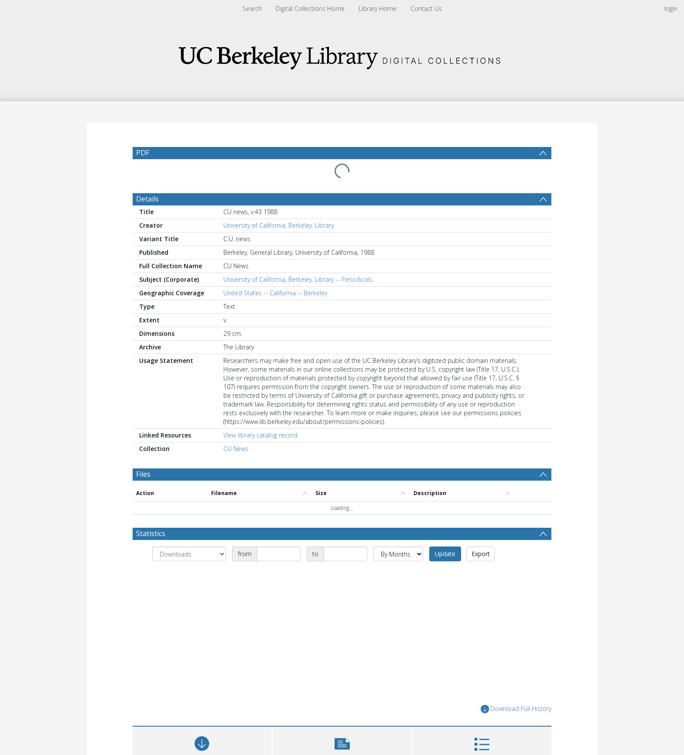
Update (445, 554)
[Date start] (279, 554)
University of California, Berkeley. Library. (279, 225)
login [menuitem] (670, 8)
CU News (236, 448)
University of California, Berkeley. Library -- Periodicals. (298, 279)
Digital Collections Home (310, 8)
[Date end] (345, 554)
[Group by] (189, 554)
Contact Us (426, 8)
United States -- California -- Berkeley (275, 293)
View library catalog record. (261, 435)
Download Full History (516, 709)
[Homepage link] (342, 55)
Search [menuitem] (252, 8)
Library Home (378, 8)
